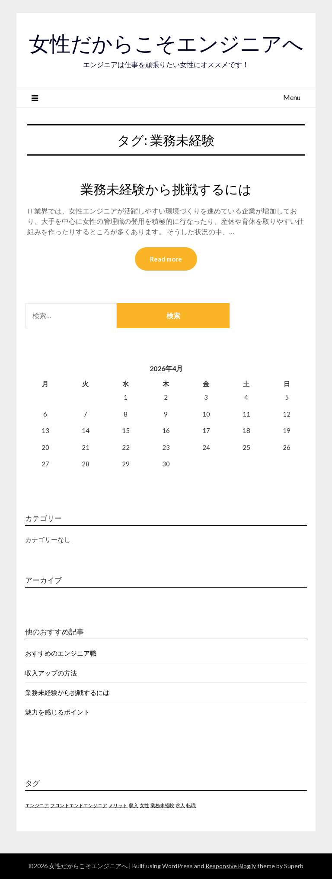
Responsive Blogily (230, 865)
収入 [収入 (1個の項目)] (133, 805)
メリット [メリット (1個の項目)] (118, 805)
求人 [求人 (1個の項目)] (180, 805)
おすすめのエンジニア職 (60, 653)
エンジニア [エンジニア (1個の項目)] (37, 805)
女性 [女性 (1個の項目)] (144, 805)
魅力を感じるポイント (57, 712)
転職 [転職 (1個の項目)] (191, 805)
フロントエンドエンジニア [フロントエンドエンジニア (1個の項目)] (78, 805)
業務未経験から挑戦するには (166, 189)
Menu (291, 97)
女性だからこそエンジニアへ (166, 44)
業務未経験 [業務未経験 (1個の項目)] (162, 805)
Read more (166, 259)
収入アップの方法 (51, 673)
